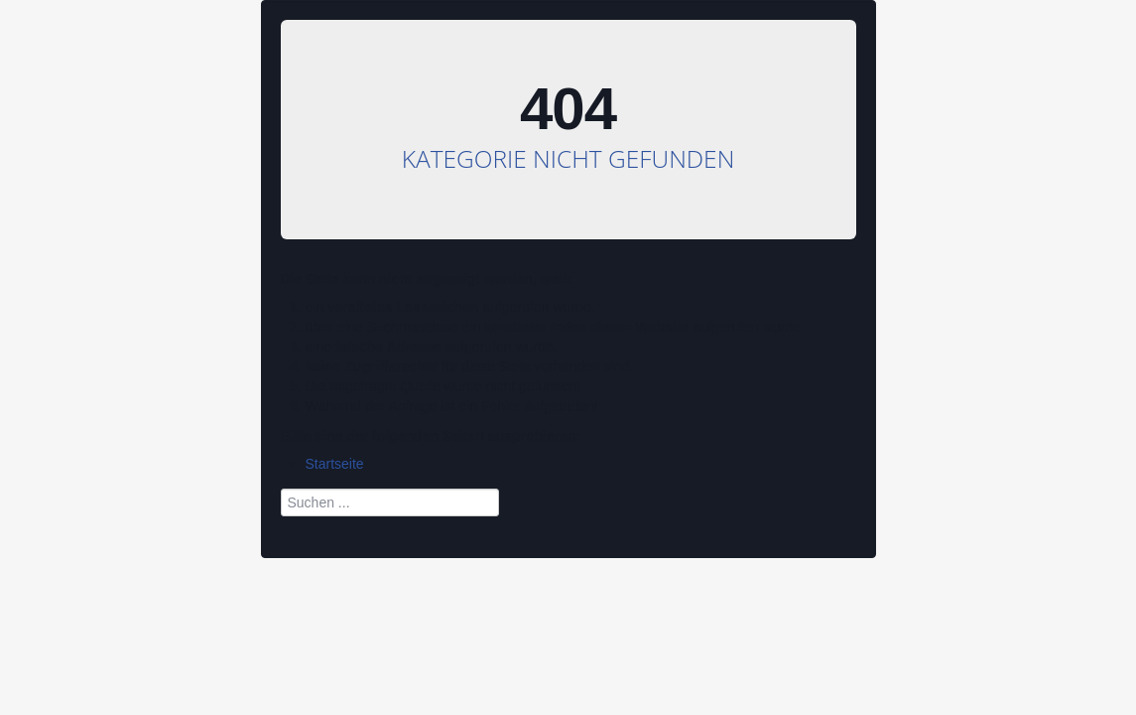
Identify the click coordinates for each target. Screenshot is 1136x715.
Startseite (335, 464)
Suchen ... (281, 484)
